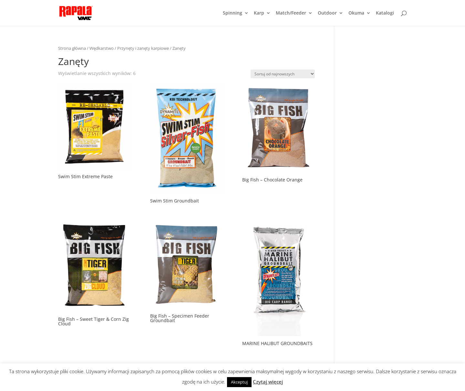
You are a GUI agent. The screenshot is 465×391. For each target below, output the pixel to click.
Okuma (356, 13)
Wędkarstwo (101, 48)
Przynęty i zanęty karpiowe (143, 48)
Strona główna (72, 48)
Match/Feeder (291, 13)
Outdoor (327, 13)
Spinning (232, 13)
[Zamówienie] (283, 74)
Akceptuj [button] (239, 382)
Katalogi (385, 13)
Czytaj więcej (268, 381)
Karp (259, 13)
